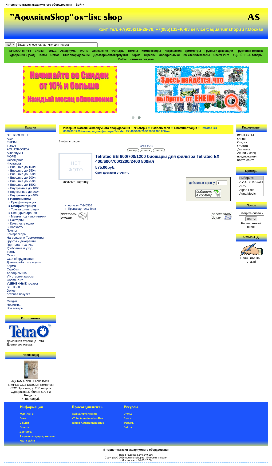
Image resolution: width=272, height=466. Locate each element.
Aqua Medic (251, 194)
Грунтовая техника (250, 50)
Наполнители (160, 128)
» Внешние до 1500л (22, 184)
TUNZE (52, 50)
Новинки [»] (31, 355)
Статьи (128, 413)
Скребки (149, 55)
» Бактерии (15, 220)
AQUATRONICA (18, 149)
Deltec (122, 59)
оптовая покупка (142, 59)
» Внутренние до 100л (23, 188)
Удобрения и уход (22, 55)
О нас (241, 139)
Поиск (251, 205)
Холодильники (169, 55)
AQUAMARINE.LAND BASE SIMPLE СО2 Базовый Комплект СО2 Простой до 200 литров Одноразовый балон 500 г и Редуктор (31, 387)
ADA (10, 139)
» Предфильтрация (21, 202)
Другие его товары (20, 344)
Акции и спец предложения (246, 154)
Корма (136, 55)
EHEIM (39, 50)
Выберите (251, 178)
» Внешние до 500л (21, 177)
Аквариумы (68, 50)
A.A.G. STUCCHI (251, 182)
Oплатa (242, 146)
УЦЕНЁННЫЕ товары (247, 55)
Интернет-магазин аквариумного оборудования (38, 4)
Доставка (244, 149)
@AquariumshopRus (84, 413)
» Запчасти (15, 227)
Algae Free (251, 190)
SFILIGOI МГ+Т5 (20, 50)
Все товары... (16, 308)
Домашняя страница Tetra (25, 341)
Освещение (100, 50)
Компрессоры (151, 50)
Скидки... (13, 301)
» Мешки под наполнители (27, 216)
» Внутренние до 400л (23, 195)
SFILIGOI (13, 287)
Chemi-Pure (221, 55)
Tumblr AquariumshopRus (88, 422)
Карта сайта (245, 160)
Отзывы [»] (251, 237)
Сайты (128, 427)
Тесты (42, 55)
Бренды (251, 171)
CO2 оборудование (76, 55)
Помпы (133, 50)
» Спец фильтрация (22, 213)
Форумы (129, 422)
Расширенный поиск (251, 225)
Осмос (54, 55)
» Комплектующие (20, 223)
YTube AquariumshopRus (87, 418)
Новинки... (14, 304)
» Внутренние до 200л (23, 191)
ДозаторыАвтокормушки (110, 55)
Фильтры (140, 128)
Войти (80, 4)
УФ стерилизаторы (196, 55)
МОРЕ (84, 50)
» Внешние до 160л (21, 167)
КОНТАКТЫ (245, 135)
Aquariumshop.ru (134, 457)
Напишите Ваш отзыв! (251, 258)
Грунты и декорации (219, 50)
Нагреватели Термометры (183, 50)
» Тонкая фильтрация (23, 209)
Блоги (127, 418)
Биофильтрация (185, 128)
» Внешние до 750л (21, 181)
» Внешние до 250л (21, 170)
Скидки (242, 142)
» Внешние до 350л (21, 174)
